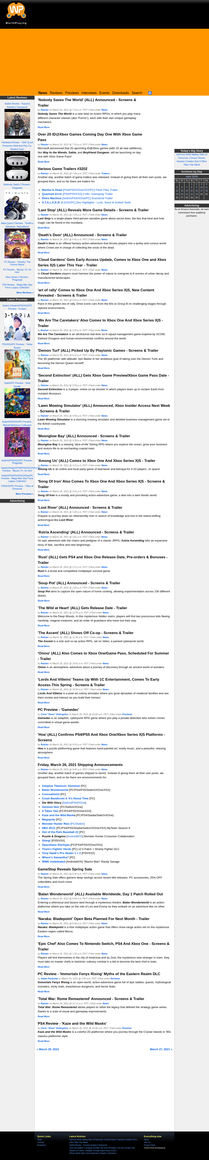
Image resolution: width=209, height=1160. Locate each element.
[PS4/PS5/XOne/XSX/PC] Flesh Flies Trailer (80, 189)
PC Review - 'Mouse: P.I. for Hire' (17, 271)
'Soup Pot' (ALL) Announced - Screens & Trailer (79, 583)
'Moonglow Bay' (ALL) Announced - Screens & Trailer (84, 436)
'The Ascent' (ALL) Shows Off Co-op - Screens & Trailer (86, 633)
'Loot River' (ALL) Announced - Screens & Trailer (80, 507)
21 (187, 194)
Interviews (89, 93)
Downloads (120, 93)
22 (191, 194)
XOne (81, 802)
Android (72, 836)
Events (104, 93)
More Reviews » (25, 292)
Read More (44, 127)
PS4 (74, 802)
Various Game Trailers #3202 (62, 169)
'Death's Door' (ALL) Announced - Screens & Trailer (82, 235)
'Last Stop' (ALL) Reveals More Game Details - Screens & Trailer (93, 210)
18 (206, 190)
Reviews (56, 93)
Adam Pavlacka (49, 978)
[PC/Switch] (63, 823)
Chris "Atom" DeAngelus (54, 714)
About (146, 1140)
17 (201, 190)
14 (187, 190)
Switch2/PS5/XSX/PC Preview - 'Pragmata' (17, 461)
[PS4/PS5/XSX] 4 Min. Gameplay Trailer (77, 194)
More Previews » (24, 494)
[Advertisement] (104, 58)
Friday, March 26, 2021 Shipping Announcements (80, 765)
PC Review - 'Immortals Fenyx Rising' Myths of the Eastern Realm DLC (99, 974)
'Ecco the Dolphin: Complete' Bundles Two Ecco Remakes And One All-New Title (102, 1148)
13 (182, 190)
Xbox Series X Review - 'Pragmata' (17, 278)
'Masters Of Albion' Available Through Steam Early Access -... (94, 1151)
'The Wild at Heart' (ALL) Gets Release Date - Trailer (82, 608)
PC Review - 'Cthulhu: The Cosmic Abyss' (17, 263)
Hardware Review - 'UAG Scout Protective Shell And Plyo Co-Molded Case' (17, 145)
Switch (67, 802)
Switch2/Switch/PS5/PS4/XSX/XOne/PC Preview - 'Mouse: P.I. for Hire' (21, 469)
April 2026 (192, 176)
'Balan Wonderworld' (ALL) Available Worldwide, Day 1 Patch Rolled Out (100, 894)
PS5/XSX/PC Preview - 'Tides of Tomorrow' (17, 487)
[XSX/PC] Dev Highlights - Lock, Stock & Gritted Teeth (86, 202)
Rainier (45, 110)
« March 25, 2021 (48, 1049)
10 (201, 187)
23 (196, 194)
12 (177, 190)
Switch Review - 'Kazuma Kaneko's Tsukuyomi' (88, 1145)
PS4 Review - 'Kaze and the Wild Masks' (72, 1023)
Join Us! (147, 1142)
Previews (72, 93)
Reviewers (41, 1145)
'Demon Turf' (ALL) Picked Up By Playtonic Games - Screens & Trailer (98, 350)
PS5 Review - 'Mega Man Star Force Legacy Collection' (17, 286)
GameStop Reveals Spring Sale (65, 869)
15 (191, 190)
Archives (40, 1142)
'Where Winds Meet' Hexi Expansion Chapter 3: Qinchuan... (93, 1153)
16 (196, 190)
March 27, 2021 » (161, 1049)
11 (206, 187)
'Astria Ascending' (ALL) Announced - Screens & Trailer (86, 532)
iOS (80, 836)
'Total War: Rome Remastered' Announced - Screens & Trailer (91, 999)
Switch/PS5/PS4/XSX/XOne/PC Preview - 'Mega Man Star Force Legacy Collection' (17, 478)
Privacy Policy (149, 1145)
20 (182, 194)
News (104, 110)
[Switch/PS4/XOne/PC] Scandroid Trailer (77, 198)
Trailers (105, 173)
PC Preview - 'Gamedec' (58, 709)
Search (137, 93)
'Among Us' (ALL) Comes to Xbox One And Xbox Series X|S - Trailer (96, 461)
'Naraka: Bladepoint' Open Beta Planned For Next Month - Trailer (93, 919)
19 (177, 194)
